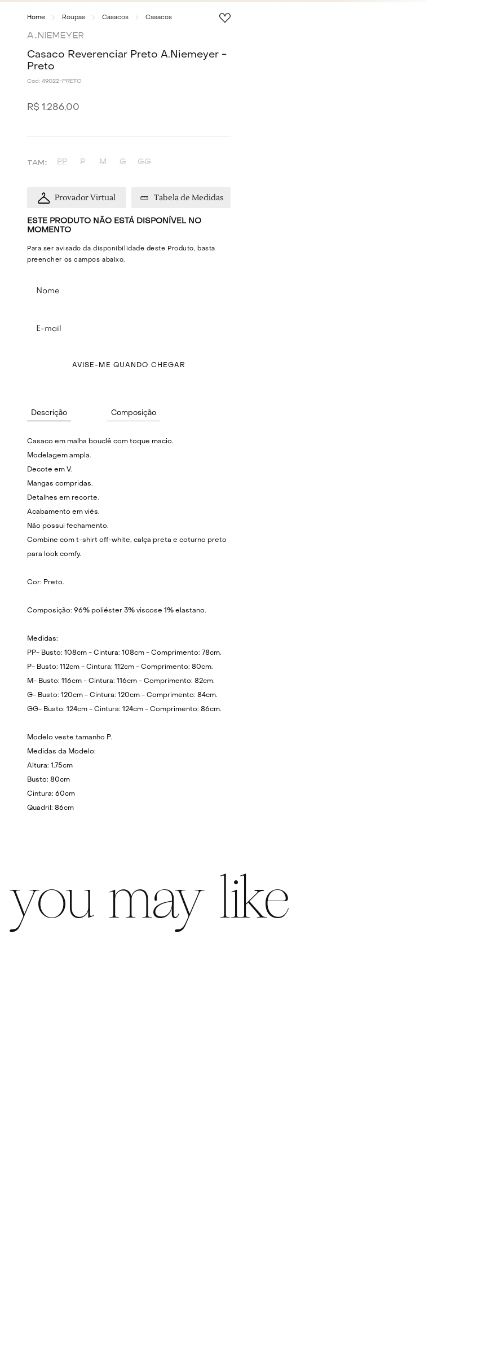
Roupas (73, 18)
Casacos (115, 18)
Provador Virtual (85, 198)
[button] (62, 162)
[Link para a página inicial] (36, 17)
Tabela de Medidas (188, 198)
